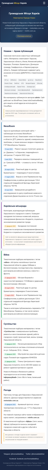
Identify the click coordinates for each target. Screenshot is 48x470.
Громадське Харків (14, 3)
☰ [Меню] (44, 3)
